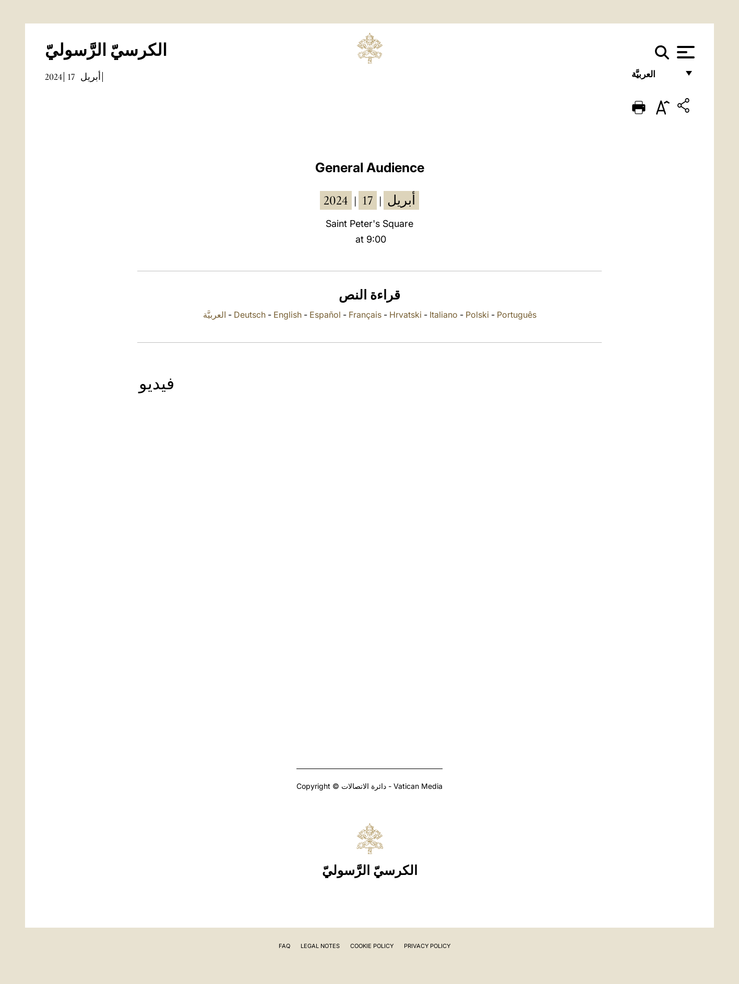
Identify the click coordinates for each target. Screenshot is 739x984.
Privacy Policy (427, 946)
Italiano (444, 314)
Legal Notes (320, 946)
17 (71, 76)
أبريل (90, 76)
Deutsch (250, 314)
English (287, 314)
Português (517, 314)
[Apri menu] (684, 52)
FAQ (284, 946)
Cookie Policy (372, 946)
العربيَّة (654, 77)
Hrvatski (405, 314)
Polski (477, 314)
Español (325, 314)
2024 (53, 76)
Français (365, 314)
